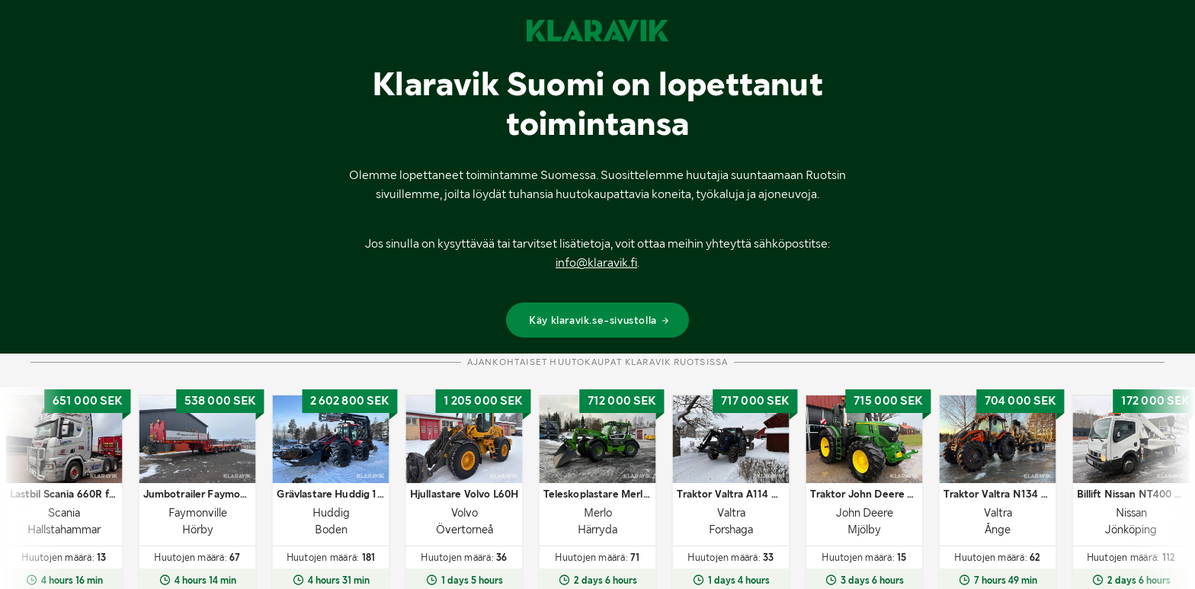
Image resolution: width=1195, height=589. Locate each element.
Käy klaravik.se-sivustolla (599, 320)
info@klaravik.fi (596, 262)
